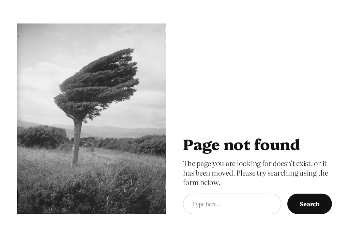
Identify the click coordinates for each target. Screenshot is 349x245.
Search (310, 203)
